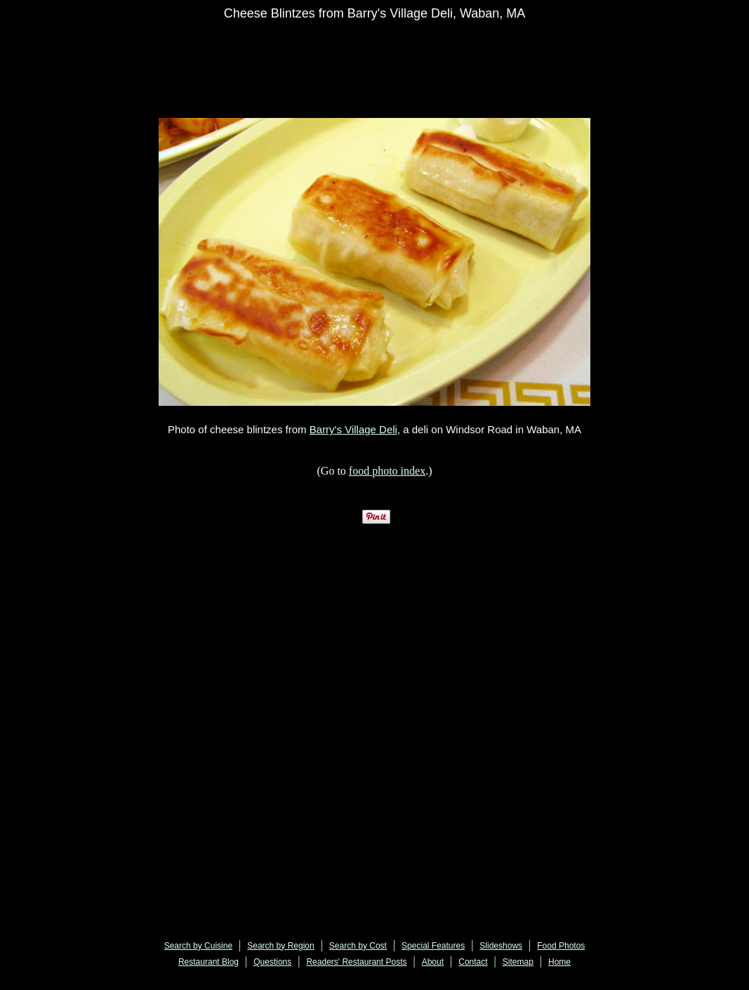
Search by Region (280, 946)
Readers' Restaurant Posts (356, 962)
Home (559, 962)
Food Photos (561, 946)
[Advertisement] (427, 61)
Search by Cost (358, 946)
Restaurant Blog (208, 962)
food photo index (387, 471)
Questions (272, 962)
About (433, 962)
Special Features (433, 946)
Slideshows (500, 946)
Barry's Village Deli (353, 429)
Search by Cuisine (198, 946)
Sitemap (518, 962)
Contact (472, 962)
